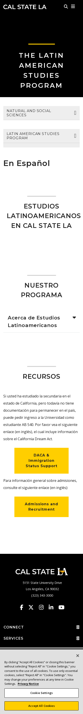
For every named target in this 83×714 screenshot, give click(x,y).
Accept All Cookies (41, 708)
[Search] (66, 6)
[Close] (78, 658)
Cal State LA (24, 7)
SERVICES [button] (41, 638)
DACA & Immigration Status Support (41, 460)
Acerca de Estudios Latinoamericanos (34, 321)
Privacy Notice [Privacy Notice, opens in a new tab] (28, 686)
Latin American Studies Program (33, 136)
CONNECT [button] (41, 627)
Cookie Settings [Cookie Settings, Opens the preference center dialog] (41, 695)
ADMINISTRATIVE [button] (41, 650)
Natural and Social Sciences (29, 113)
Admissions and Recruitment (41, 506)
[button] (73, 6)
